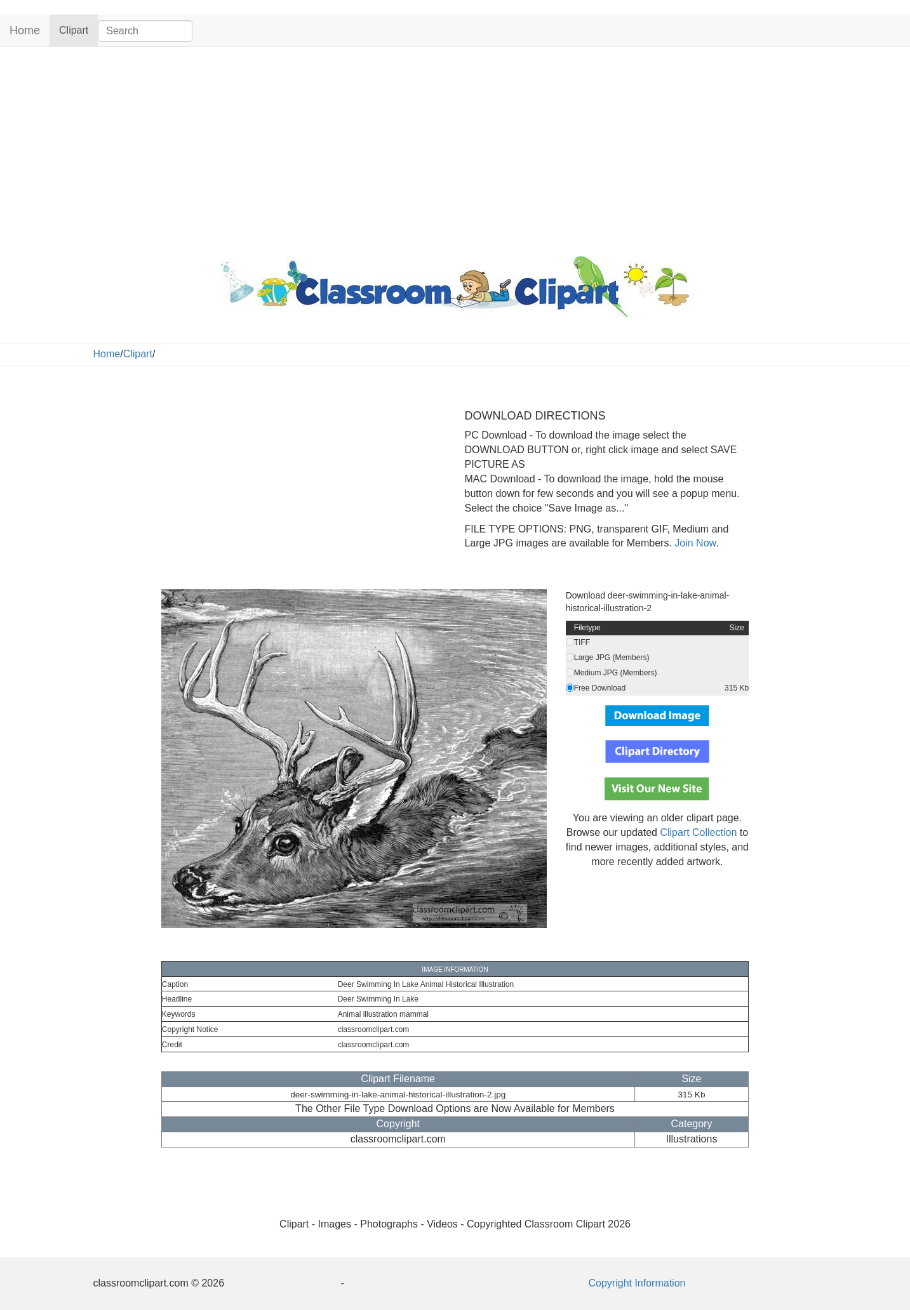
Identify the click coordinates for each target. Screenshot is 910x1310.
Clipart (78, 29)
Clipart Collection (698, 832)
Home (25, 30)
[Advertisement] (455, 148)
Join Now (694, 543)
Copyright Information (637, 1283)
